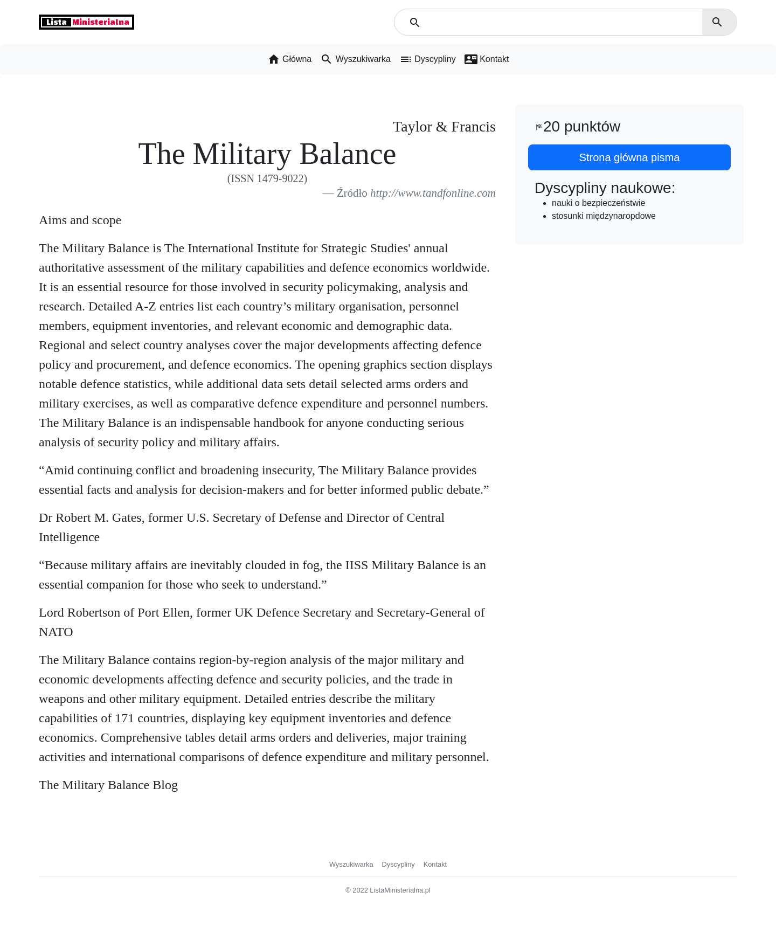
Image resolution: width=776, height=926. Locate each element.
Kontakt (435, 864)
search (717, 22)
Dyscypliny (398, 864)
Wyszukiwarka (351, 864)
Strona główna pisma (629, 157)
